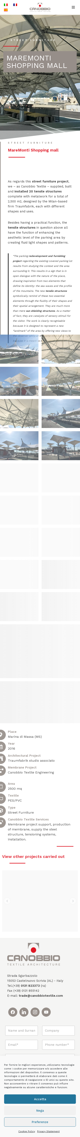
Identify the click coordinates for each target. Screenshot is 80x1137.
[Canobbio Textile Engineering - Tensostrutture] (40, 7)
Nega (40, 1110)
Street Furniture (33, 40)
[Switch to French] (15, 4)
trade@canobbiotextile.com (41, 988)
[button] (7, 894)
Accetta (40, 1099)
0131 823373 (30, 978)
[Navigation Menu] (73, 7)
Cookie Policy (26, 1131)
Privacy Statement (48, 1131)
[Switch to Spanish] (6, 9)
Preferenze (40, 1122)
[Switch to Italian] (6, 4)
